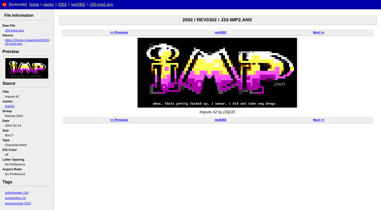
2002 (62, 4)
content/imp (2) (15, 198)
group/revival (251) (18, 203)
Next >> (318, 32)
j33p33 (9, 106)
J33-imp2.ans (101, 4)
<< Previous (119, 32)
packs (48, 4)
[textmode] (18, 4)
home (34, 4)
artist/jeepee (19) (17, 192)
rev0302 (78, 4)
